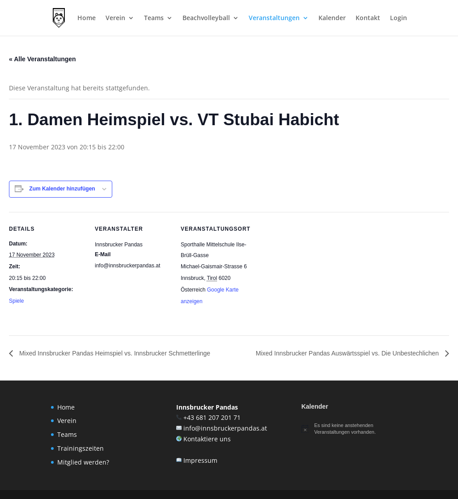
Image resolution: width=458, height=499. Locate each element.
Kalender (332, 18)
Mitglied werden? (83, 462)
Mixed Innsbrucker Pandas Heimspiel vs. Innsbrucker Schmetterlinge (113, 353)
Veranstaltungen (274, 18)
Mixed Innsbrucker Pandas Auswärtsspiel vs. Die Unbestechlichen (348, 353)
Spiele (16, 301)
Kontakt (368, 18)
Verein (115, 18)
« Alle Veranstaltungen (42, 59)
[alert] (354, 429)
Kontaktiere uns (207, 439)
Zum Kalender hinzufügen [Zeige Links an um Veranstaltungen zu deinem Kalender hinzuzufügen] (62, 189)
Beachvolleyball (206, 18)
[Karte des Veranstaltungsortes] (314, 273)
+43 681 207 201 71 (212, 417)
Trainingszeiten (80, 448)
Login (398, 18)
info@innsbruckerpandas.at (225, 428)
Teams (154, 18)
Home (86, 18)
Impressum (200, 460)
